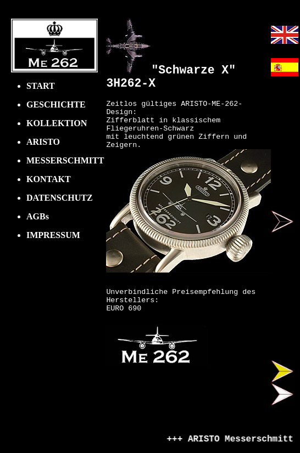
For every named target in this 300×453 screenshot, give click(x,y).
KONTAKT (48, 179)
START (40, 85)
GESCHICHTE (56, 104)
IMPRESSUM (53, 235)
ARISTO (43, 141)
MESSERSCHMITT (65, 160)
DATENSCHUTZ (59, 197)
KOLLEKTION (56, 123)
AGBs (37, 216)
